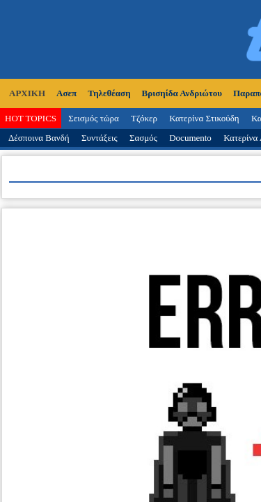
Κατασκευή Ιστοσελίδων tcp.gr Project (130, 383)
